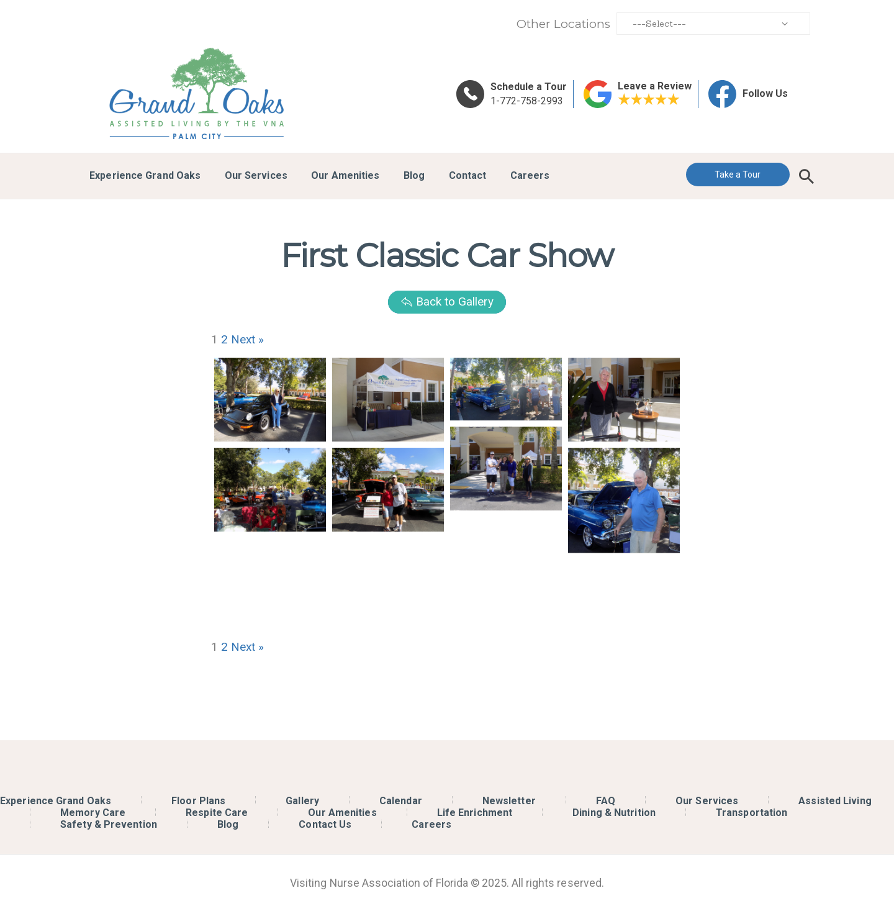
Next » (247, 339)
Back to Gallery (447, 301)
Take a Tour (738, 174)
